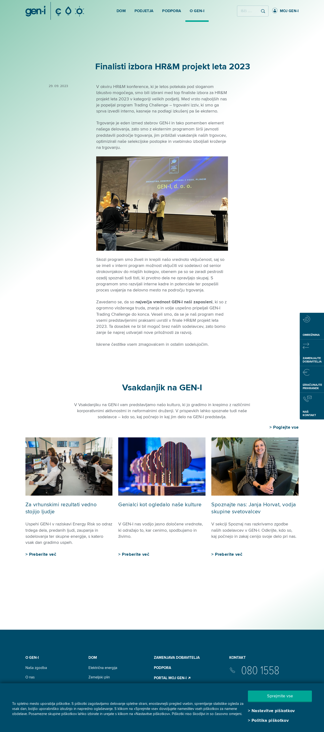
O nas (30, 677)
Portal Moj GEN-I (172, 678)
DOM (92, 657)
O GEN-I (32, 657)
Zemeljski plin (99, 677)
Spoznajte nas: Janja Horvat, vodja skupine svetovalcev (253, 508)
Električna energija (102, 668)
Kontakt (237, 657)
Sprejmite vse (280, 696)
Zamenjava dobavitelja (177, 657)
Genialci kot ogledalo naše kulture (159, 504)
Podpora (162, 668)
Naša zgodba (36, 668)
